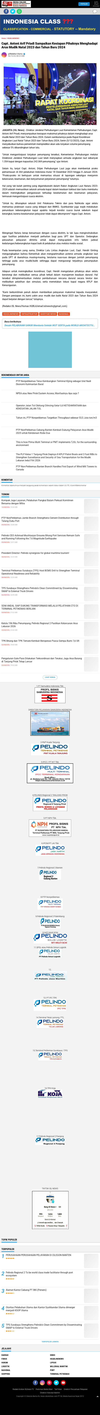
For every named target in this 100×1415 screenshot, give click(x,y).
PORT (52, 1370)
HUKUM (4, 1362)
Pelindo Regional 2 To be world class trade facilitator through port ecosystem (39, 1274)
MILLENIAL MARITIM (59, 1366)
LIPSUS (53, 1362)
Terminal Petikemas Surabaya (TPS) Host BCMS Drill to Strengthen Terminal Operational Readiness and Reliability (40, 572)
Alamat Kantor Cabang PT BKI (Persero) (26, 1290)
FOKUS (4, 1359)
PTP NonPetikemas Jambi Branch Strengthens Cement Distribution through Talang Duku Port (40, 519)
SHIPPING (5, 1374)
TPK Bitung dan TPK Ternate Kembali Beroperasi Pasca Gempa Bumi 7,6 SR (40, 640)
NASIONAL (64, 314)
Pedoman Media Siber (44, 1389)
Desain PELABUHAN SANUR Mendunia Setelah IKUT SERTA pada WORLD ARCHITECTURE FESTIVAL (50, 325)
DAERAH (4, 1355)
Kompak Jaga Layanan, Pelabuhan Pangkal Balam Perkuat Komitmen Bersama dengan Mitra (37, 502)
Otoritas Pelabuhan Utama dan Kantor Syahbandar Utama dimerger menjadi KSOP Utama (40, 1309)
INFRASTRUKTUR (29, 314)
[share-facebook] (6, 11)
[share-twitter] (12, 11)
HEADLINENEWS (10, 314)
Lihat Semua (50, 677)
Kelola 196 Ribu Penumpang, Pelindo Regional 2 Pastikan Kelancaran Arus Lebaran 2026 (39, 625)
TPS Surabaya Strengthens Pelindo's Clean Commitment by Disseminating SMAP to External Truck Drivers (39, 590)
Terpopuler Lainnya (50, 1342)
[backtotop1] (97, 1396)
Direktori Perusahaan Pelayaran (76, 1389)
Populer (84, 4)
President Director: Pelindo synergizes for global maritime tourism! (35, 553)
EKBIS (52, 1355)
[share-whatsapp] (19, 11)
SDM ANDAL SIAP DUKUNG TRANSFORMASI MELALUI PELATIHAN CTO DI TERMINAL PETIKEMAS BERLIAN (39, 607)
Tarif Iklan (58, 1389)
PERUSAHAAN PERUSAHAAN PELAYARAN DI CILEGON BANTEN (38, 1255)
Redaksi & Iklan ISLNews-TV (23, 1389)
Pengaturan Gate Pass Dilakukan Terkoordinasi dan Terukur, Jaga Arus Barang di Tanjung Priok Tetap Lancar (41, 660)
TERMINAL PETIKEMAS (60, 1374)
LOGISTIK (5, 1366)
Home (3, 38)
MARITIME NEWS (48, 314)
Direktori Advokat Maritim (50, 1393)
